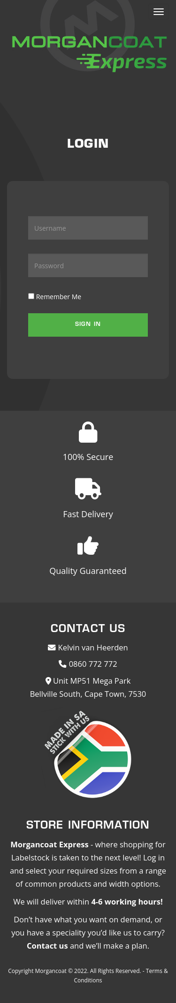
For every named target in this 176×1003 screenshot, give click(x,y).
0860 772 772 (88, 663)
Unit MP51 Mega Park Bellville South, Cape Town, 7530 (88, 687)
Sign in (88, 324)
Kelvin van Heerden (88, 647)
